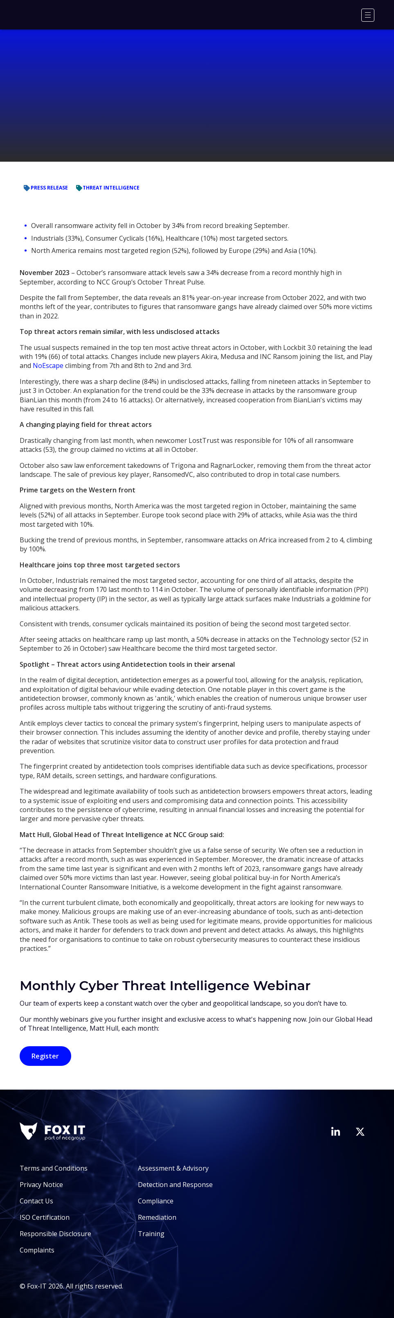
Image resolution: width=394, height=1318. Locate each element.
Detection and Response (175, 1184)
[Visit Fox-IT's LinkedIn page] (335, 1131)
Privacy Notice (41, 1184)
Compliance (155, 1200)
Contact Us (36, 1200)
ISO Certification (45, 1217)
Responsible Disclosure (55, 1233)
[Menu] (367, 15)
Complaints (37, 1250)
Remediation (157, 1217)
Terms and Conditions (54, 1168)
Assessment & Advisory (173, 1168)
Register (45, 1056)
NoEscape (48, 365)
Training (151, 1233)
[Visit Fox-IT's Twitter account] (360, 1132)
